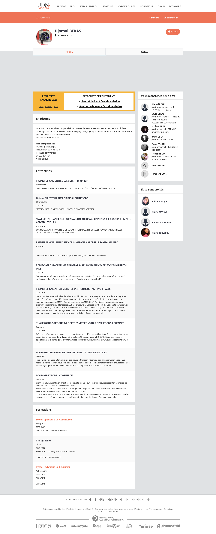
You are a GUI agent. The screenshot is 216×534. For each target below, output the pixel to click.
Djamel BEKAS (158, 104)
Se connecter (171, 17)
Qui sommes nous (50, 509)
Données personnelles (104, 509)
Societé (90, 509)
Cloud (161, 6)
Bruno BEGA (157, 136)
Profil (69, 51)
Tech (72, 6)
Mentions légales (141, 509)
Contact (62, 509)
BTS (56, 106)
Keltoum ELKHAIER (161, 222)
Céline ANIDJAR (159, 201)
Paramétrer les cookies (123, 509)
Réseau (144, 51)
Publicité (70, 509)
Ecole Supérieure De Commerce (54, 419)
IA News (61, 6)
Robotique (146, 6)
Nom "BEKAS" (158, 165)
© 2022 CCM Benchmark (108, 512)
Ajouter (174, 31)
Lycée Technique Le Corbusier (53, 467)
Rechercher (45, 17)
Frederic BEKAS (159, 153)
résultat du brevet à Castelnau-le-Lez (100, 106)
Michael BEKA (158, 126)
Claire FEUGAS (158, 144)
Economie (175, 6)
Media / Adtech (89, 6)
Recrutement (80, 509)
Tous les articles (155, 509)
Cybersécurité (126, 6)
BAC (41, 106)
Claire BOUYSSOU (160, 232)
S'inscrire (154, 17)
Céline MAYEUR (159, 211)
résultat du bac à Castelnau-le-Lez (100, 101)
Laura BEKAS (158, 113)
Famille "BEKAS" (160, 173)
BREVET (48, 106)
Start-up (108, 6)
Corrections (168, 509)
